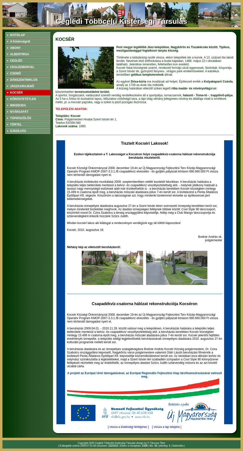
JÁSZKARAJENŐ (22, 86)
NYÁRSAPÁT (19, 111)
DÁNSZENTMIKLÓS (24, 80)
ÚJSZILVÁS (18, 131)
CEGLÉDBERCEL (22, 67)
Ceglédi (99, 443)
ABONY (15, 48)
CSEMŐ (15, 73)
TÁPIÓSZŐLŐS (20, 118)
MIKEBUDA (18, 105)
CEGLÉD (16, 60)
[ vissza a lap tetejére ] (166, 427)
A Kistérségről (20, 41)
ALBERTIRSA (19, 54)
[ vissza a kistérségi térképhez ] (128, 427)
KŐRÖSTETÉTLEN (23, 99)
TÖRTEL (16, 124)
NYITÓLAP (17, 35)
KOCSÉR (16, 92)
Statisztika (177, 445)
